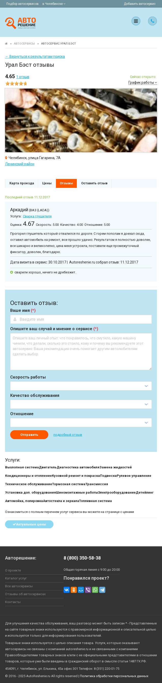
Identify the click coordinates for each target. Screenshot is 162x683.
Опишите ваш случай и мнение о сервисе (54, 329)
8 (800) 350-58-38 (82, 558)
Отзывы (66, 183)
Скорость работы (28, 377)
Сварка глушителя (37, 216)
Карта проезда (21, 183)
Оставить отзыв (94, 183)
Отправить (29, 435)
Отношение (22, 414)
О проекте (13, 570)
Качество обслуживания (34, 396)
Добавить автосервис (140, 4)
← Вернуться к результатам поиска (35, 56)
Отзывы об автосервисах (25, 594)
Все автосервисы (19, 586)
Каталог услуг (16, 578)
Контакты (13, 602)
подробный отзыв (67, 435)
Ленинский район (19, 164)
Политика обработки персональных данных (114, 676)
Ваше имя (23, 311)
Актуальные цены (29, 524)
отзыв (22, 77)
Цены (47, 183)
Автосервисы (24, 43)
